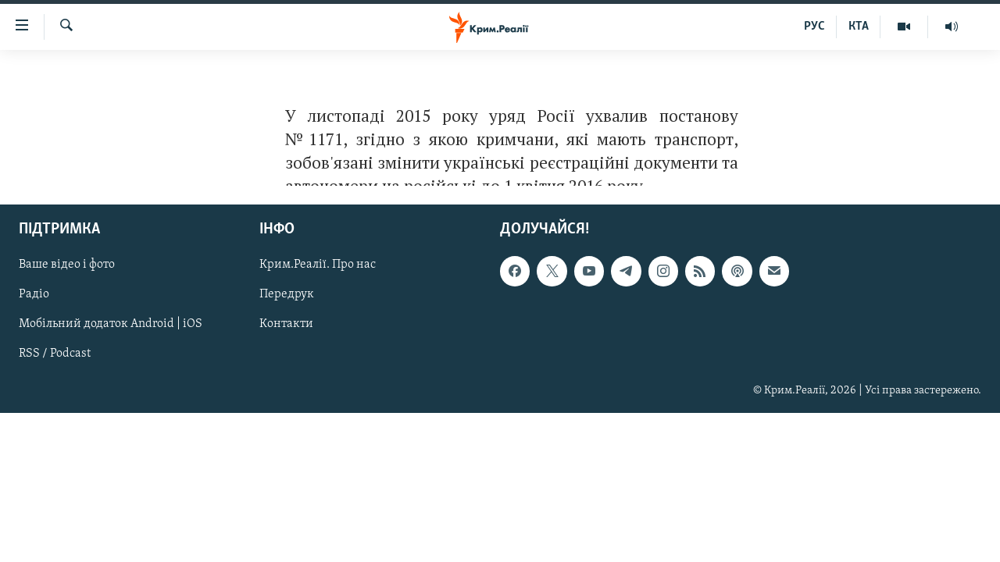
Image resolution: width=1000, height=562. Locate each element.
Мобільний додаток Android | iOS (110, 324)
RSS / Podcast (55, 354)
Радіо (34, 295)
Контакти (286, 324)
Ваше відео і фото (67, 265)
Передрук (286, 295)
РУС (814, 26)
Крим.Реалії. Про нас (317, 265)
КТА (858, 26)
